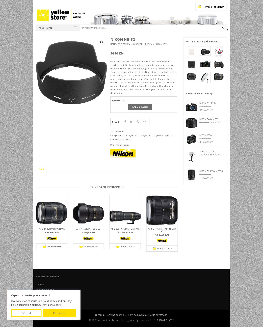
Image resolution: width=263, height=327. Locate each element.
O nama (40, 284)
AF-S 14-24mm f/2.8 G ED (88, 228)
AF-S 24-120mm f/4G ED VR (52, 228)
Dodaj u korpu (140, 107)
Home (113, 44)
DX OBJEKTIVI (138, 44)
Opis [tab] (41, 169)
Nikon (126, 144)
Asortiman (58, 27)
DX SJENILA (149, 44)
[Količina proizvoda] (119, 107)
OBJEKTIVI (168, 135)
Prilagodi (26, 313)
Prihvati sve (59, 313)
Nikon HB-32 (125, 139)
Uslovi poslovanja (136, 314)
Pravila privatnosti (51, 304)
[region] (44, 305)
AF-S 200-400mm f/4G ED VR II (125, 228)
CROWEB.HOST (165, 320)
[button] (102, 42)
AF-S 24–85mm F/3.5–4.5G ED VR (162, 229)
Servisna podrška (115, 314)
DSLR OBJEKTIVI (124, 44)
